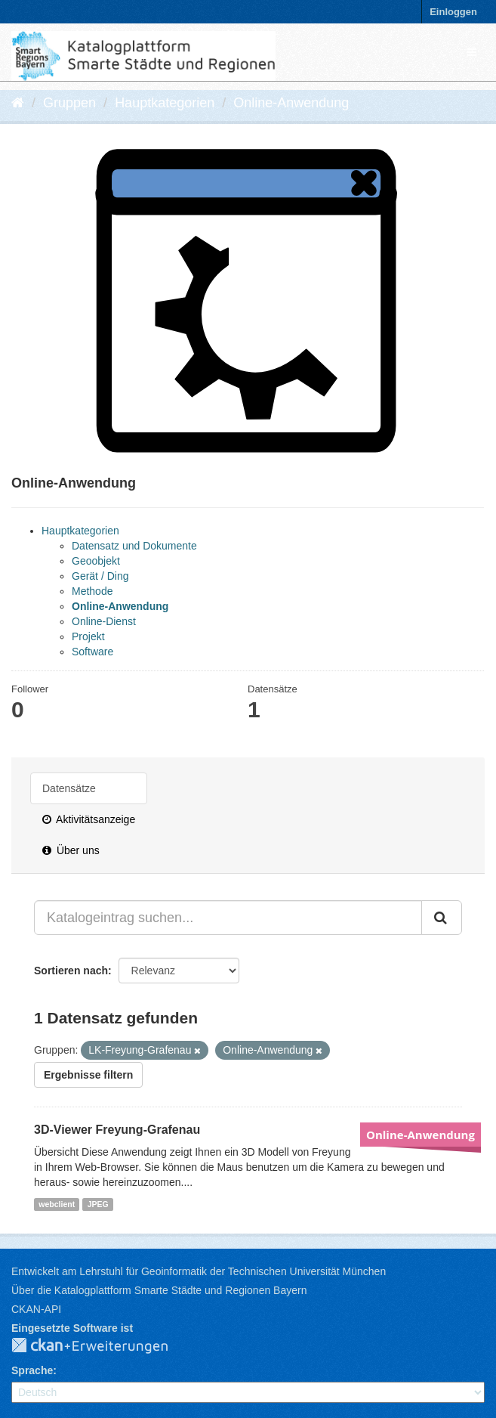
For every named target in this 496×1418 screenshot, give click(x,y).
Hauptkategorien (164, 102)
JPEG (98, 1204)
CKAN (102, 1346)
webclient (57, 1204)
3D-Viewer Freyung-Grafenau (117, 1129)
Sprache (32, 1370)
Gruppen (69, 102)
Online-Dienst (104, 621)
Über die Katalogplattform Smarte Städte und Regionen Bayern (159, 1290)
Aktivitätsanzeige (88, 819)
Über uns (71, 850)
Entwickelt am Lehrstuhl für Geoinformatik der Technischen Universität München (198, 1271)
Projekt (88, 636)
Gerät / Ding (100, 576)
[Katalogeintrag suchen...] (228, 917)
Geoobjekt (96, 561)
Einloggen (453, 11)
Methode (92, 591)
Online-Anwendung (291, 102)
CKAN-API (36, 1309)
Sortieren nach (71, 970)
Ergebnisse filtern (88, 1075)
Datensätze (69, 788)
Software (92, 652)
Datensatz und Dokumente (134, 546)
